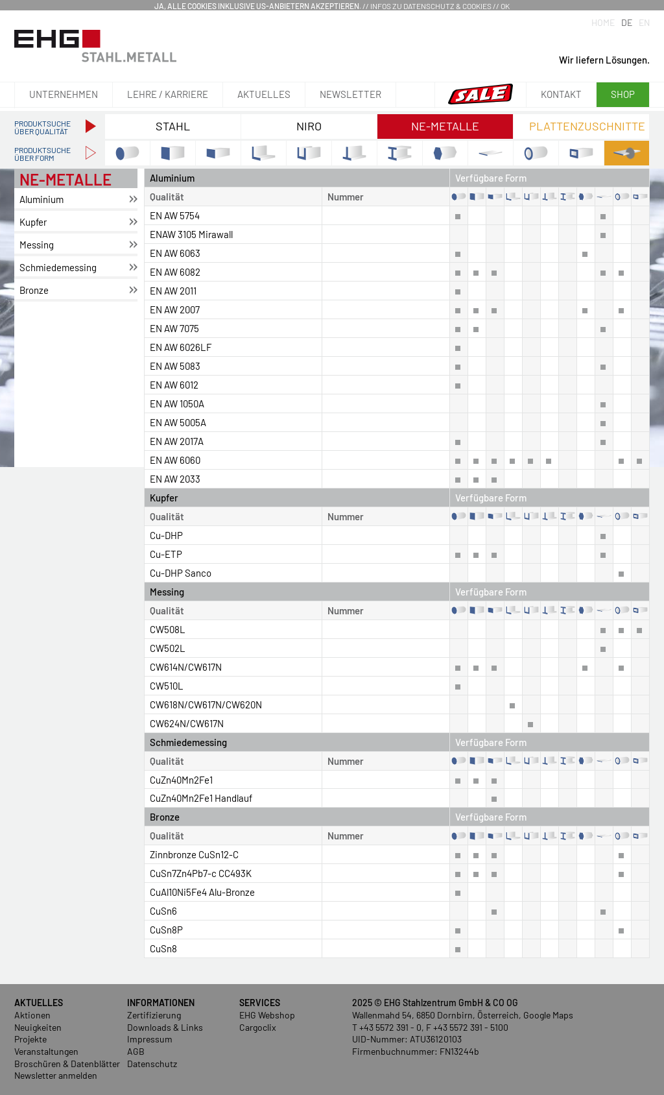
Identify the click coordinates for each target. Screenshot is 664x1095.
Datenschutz (152, 1063)
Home (603, 22)
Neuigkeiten (38, 1027)
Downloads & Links (165, 1027)
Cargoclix (257, 1027)
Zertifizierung (154, 1014)
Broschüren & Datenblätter (67, 1063)
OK (505, 5)
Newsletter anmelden (55, 1075)
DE (626, 22)
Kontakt (561, 94)
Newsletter (350, 94)
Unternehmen (63, 94)
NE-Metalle (445, 126)
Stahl (173, 126)
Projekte (30, 1038)
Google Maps (548, 1014)
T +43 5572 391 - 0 (386, 1027)
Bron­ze (34, 290)
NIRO (309, 126)
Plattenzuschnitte (587, 126)
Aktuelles (263, 94)
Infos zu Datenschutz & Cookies (431, 5)
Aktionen (32, 1014)
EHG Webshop (267, 1014)
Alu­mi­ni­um (41, 199)
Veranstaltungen (46, 1051)
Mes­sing (36, 244)
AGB (136, 1051)
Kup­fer (33, 222)
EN (644, 22)
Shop (623, 94)
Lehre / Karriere (167, 94)
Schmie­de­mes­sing (58, 267)
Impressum (149, 1038)
